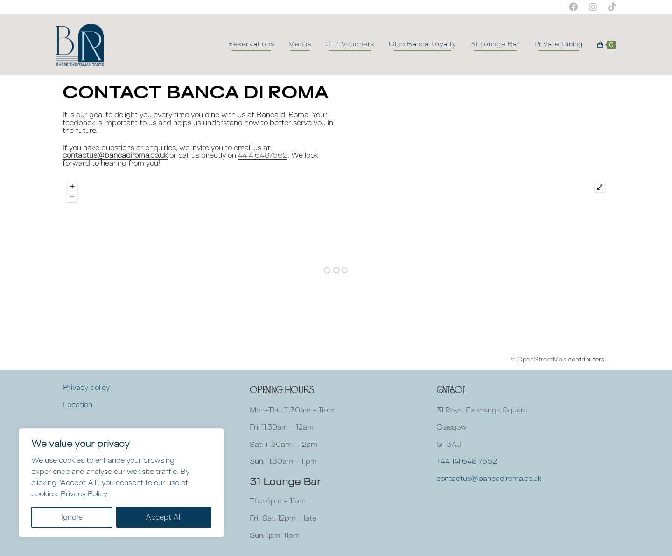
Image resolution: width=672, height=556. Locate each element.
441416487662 (262, 155)
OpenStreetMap (541, 359)
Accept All (164, 517)
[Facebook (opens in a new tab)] (573, 7)
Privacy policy (86, 387)
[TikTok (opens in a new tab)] (609, 7)
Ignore (72, 517)
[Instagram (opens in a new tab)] (592, 7)
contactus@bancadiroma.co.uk (115, 155)
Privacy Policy (84, 493)
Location (77, 404)
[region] (121, 482)
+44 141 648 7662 (466, 461)
